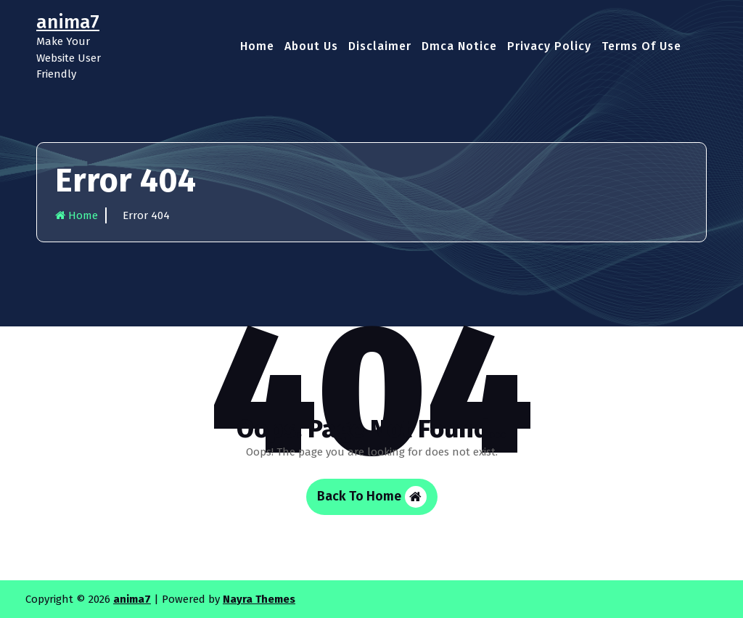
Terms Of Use (641, 46)
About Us (311, 46)
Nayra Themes (259, 599)
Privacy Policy (549, 46)
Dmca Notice (459, 46)
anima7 (132, 599)
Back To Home (372, 497)
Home (257, 46)
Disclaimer (379, 46)
